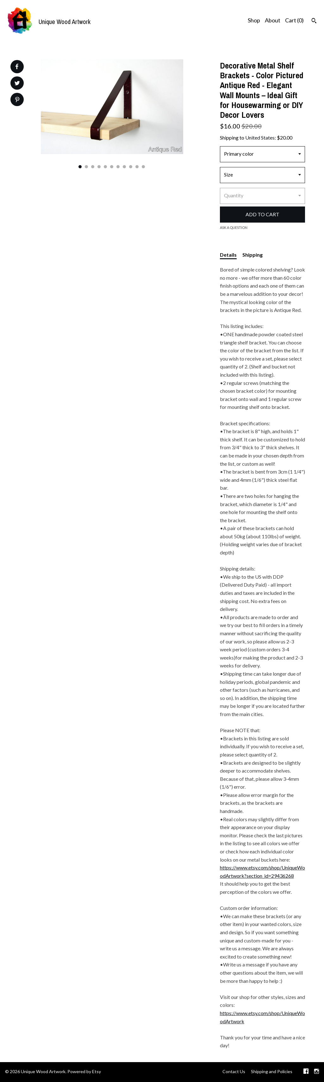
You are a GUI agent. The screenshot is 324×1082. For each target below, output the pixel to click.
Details (228, 255)
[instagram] (316, 1072)
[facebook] (305, 1072)
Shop (254, 20)
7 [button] (118, 166)
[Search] (314, 21)
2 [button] (86, 166)
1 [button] (80, 166)
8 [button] (124, 166)
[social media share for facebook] (16, 66)
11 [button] (143, 166)
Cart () (294, 20)
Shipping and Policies (271, 1071)
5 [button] (105, 166)
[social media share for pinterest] (17, 100)
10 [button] (137, 166)
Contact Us (233, 1071)
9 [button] (130, 166)
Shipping (252, 255)
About (272, 20)
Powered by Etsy (84, 1071)
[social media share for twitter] (17, 84)
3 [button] (92, 166)
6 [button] (111, 166)
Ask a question (233, 227)
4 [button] (99, 166)
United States (260, 137)
